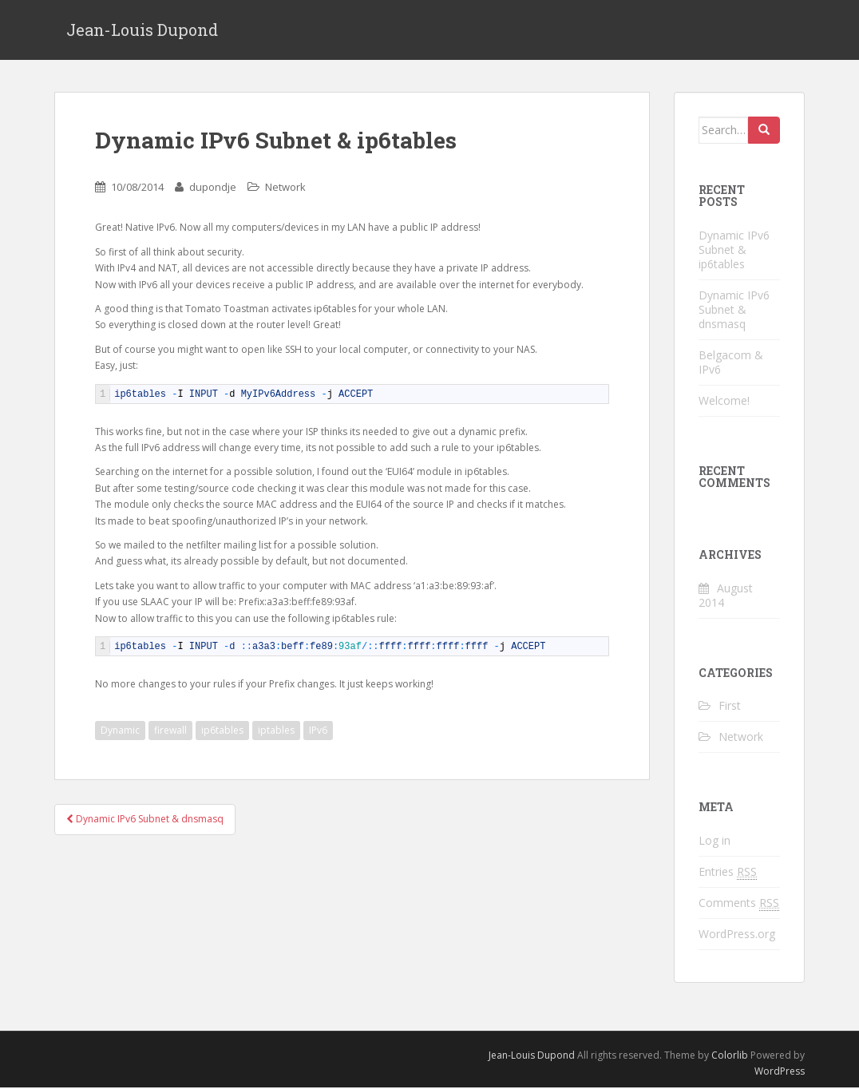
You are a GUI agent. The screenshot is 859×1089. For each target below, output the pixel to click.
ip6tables (222, 731)
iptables (276, 731)
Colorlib (729, 1056)
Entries (728, 873)
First (729, 706)
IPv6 (318, 731)
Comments (739, 904)
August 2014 (726, 596)
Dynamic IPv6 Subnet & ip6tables (734, 250)
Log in (714, 841)
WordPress (779, 1072)
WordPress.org (737, 934)
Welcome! (724, 401)
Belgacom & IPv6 (731, 363)
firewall (170, 731)
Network (285, 187)
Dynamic (120, 731)
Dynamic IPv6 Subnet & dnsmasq (145, 819)
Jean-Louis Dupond (142, 30)
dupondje (212, 187)
